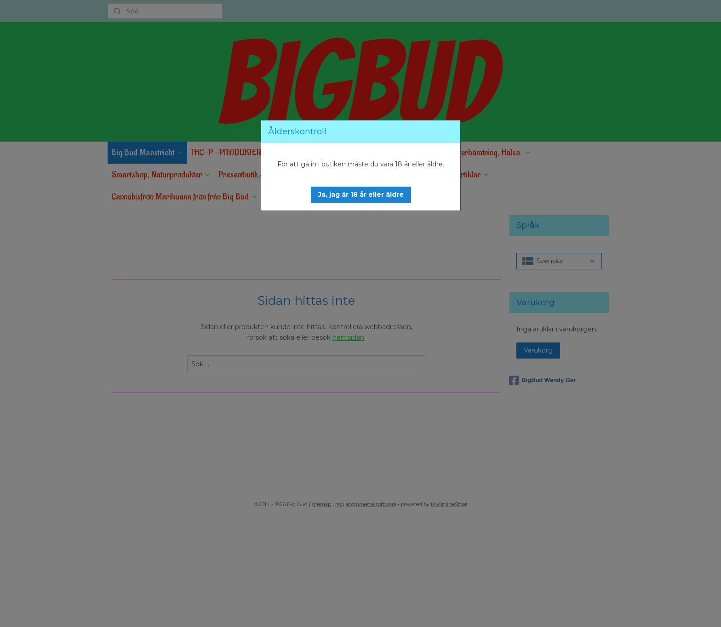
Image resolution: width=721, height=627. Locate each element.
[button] (361, 194)
